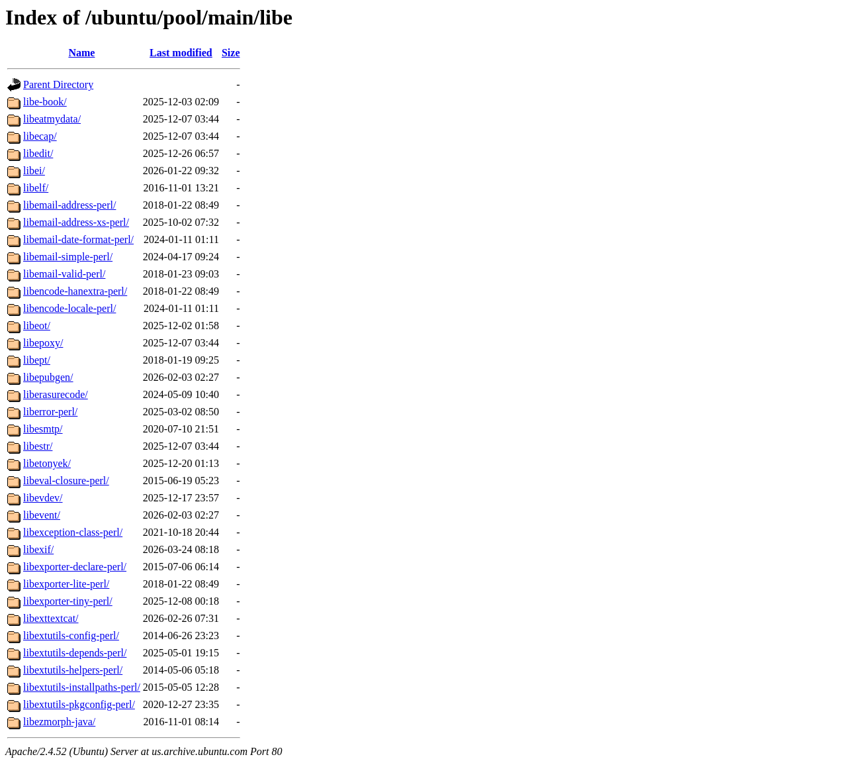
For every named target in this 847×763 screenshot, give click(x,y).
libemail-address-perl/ (69, 205)
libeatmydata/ (52, 119)
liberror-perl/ (50, 411)
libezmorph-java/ (59, 721)
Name (81, 52)
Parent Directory (58, 84)
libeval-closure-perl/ (66, 480)
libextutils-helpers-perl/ (72, 670)
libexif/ (38, 549)
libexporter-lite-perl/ (66, 583)
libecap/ (40, 136)
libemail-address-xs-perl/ (76, 222)
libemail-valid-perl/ (64, 274)
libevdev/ (43, 497)
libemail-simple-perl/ (67, 256)
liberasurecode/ (55, 394)
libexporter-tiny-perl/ (67, 601)
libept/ (36, 360)
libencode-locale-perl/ (69, 308)
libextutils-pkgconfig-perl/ (79, 704)
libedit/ (38, 153)
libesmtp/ (43, 428)
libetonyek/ (47, 463)
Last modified (181, 52)
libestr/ (37, 446)
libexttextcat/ (51, 618)
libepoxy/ (43, 342)
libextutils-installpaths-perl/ (81, 687)
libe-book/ (45, 101)
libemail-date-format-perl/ (78, 239)
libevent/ (41, 515)
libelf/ (35, 187)
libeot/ (36, 325)
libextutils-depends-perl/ (74, 652)
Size (231, 52)
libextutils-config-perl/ (71, 635)
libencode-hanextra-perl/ (75, 291)
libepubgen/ (48, 377)
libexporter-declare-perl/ (74, 566)
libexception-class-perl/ (72, 532)
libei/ (34, 170)
